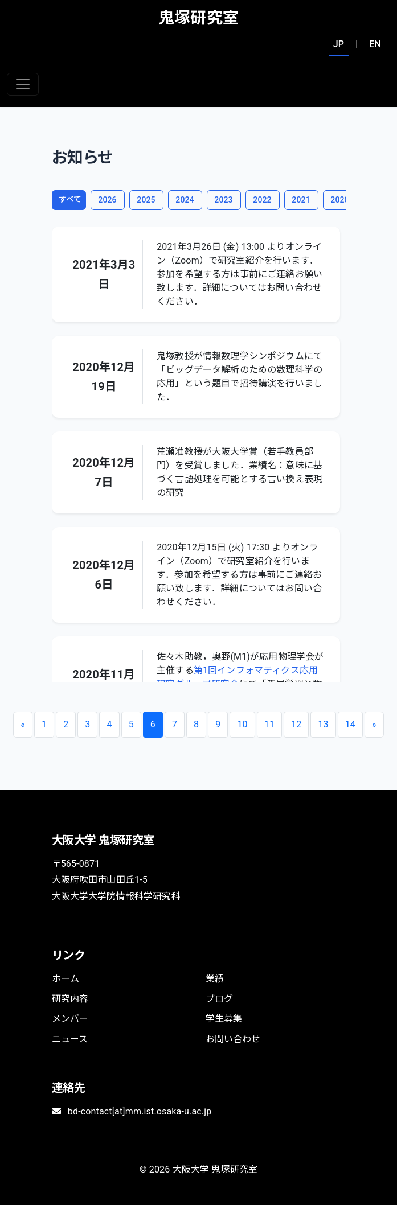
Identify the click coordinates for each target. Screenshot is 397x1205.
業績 (215, 978)
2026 (107, 199)
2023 (223, 199)
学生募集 (224, 1018)
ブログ (219, 998)
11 (269, 724)
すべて (70, 199)
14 (350, 724)
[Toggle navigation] (23, 84)
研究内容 (70, 998)
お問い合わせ (233, 1039)
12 (296, 724)
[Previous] (22, 724)
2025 (146, 199)
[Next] (374, 724)
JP (338, 44)
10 (242, 724)
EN (375, 44)
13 (323, 724)
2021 (301, 199)
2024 (184, 199)
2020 (339, 199)
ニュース (70, 1039)
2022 (262, 199)
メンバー (70, 1018)
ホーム (65, 978)
